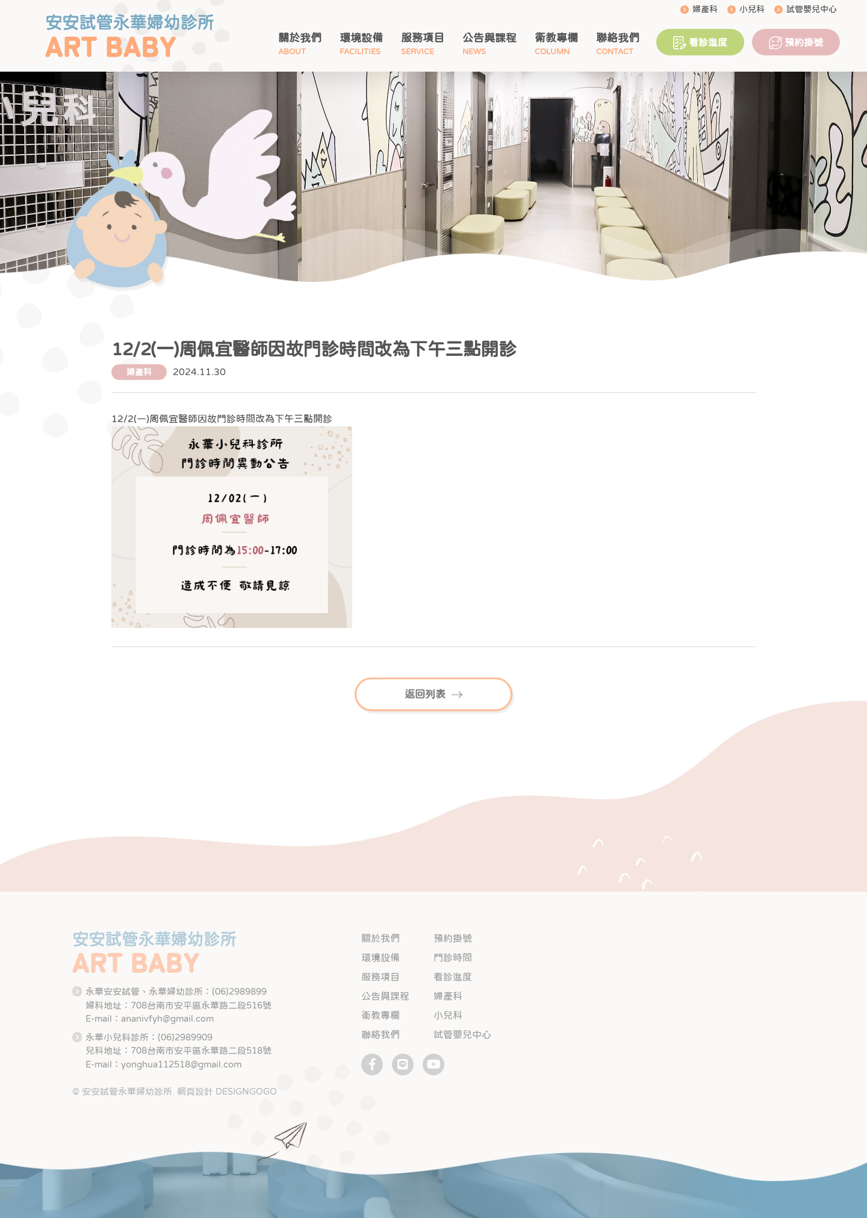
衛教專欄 (556, 38)
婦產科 (705, 9)
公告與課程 (489, 38)
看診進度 (700, 42)
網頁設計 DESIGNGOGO (227, 1091)
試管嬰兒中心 (811, 9)
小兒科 (752, 9)
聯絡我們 (617, 38)
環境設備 (361, 38)
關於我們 (300, 38)
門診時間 (453, 957)
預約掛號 (796, 42)
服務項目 (422, 38)
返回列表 (433, 706)
